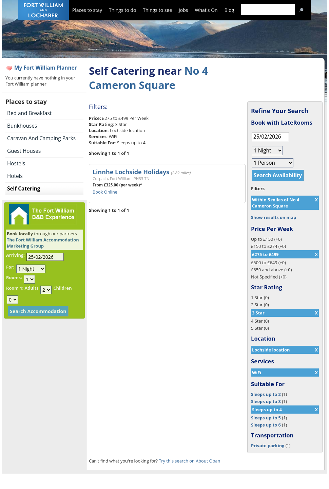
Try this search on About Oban (189, 461)
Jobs (183, 10)
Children (62, 288)
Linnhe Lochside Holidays (131, 172)
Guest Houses (24, 151)
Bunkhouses (22, 125)
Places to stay (87, 10)
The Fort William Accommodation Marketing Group (43, 243)
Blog (229, 10)
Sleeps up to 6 (266, 425)
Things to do (122, 10)
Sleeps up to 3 (266, 401)
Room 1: (14, 288)
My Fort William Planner (45, 67)
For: (10, 267)
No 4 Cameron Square (148, 78)
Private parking (267, 445)
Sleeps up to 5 (266, 418)
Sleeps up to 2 (266, 394)
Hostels (16, 163)
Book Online (105, 192)
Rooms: (14, 277)
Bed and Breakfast (29, 113)
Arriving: (15, 255)
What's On (206, 10)
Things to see (157, 10)
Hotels (15, 176)
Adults (31, 288)
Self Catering (23, 188)
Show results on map (273, 217)
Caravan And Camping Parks (41, 138)
